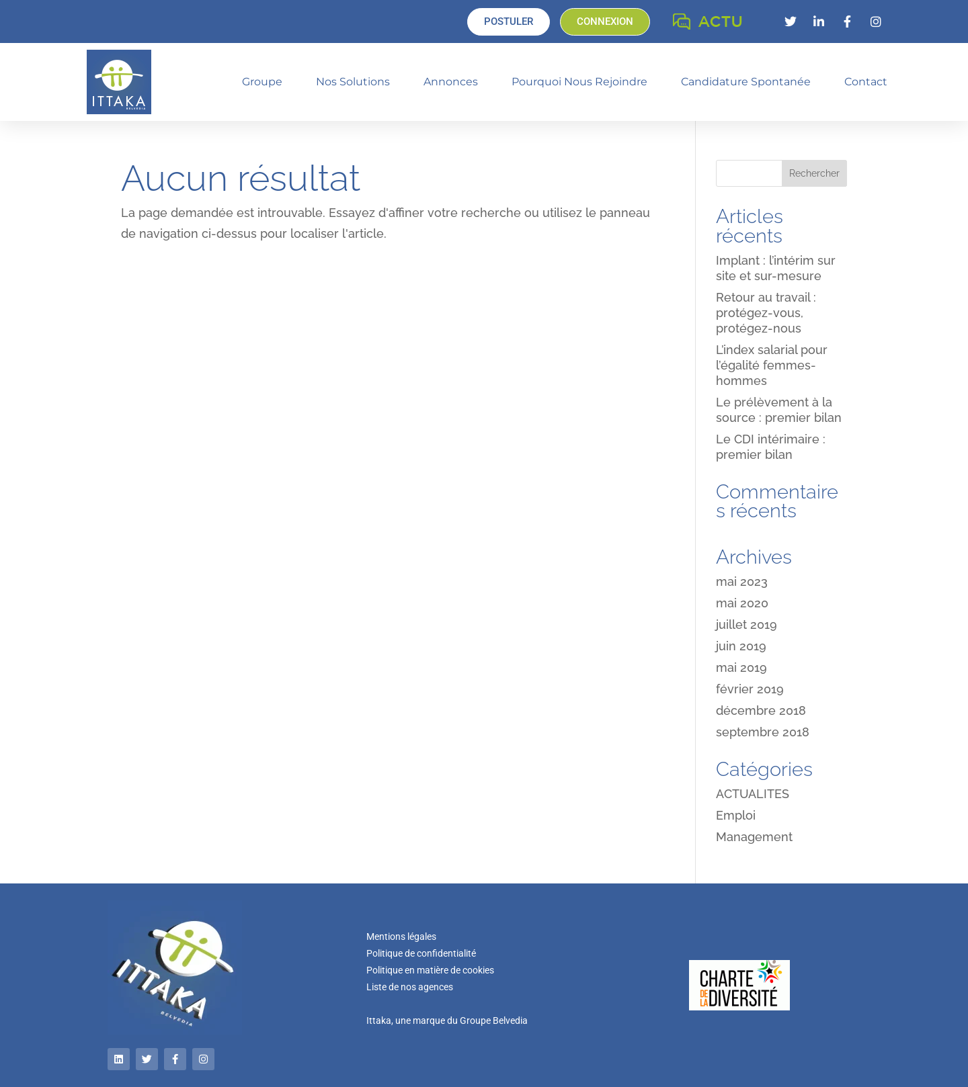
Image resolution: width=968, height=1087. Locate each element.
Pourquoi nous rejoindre (579, 81)
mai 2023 (742, 581)
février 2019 (750, 689)
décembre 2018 (761, 710)
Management (754, 837)
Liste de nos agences (409, 987)
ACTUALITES (752, 794)
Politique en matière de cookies (430, 970)
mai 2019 (741, 667)
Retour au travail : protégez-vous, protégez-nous (766, 312)
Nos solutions (353, 81)
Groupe (262, 81)
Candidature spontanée (746, 81)
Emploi (736, 815)
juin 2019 (741, 646)
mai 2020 (742, 603)
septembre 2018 (762, 732)
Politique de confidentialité (421, 953)
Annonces (451, 81)
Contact (865, 81)
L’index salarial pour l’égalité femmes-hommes (772, 365)
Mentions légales (401, 936)
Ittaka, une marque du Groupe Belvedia (447, 1020)
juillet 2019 (746, 624)
